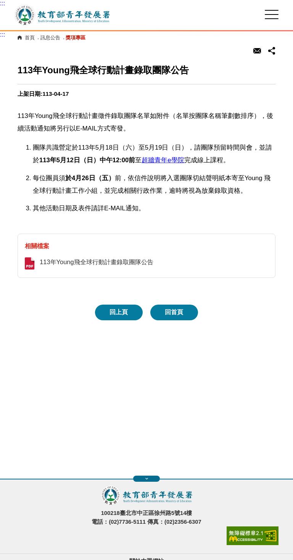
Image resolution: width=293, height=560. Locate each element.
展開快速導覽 (146, 478)
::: (2, 3)
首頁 (30, 37)
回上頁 (118, 312)
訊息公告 (50, 37)
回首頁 (174, 312)
